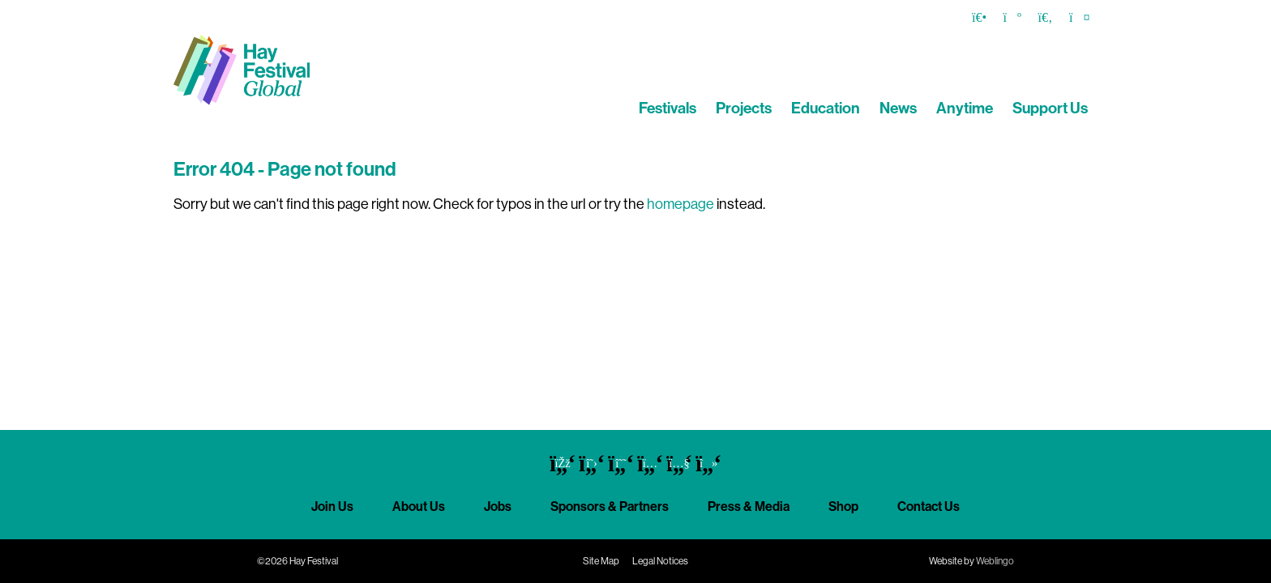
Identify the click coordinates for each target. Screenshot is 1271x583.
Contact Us (928, 506)
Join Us (332, 506)
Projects (744, 108)
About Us (418, 506)
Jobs (497, 506)
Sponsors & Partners (609, 506)
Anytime (964, 108)
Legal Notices (660, 561)
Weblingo (995, 561)
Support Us (1050, 108)
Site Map (601, 561)
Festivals (667, 108)
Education (825, 108)
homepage (680, 204)
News (898, 108)
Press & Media (749, 506)
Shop (843, 506)
